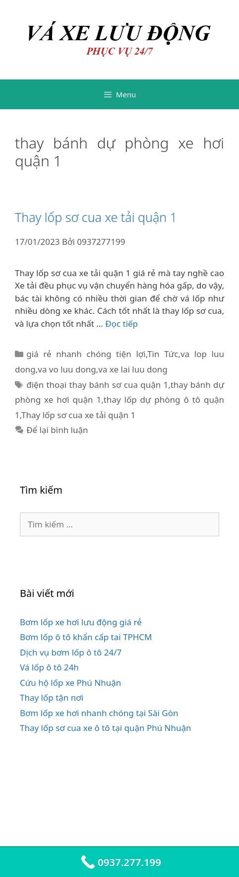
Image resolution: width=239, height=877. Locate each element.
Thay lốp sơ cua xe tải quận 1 (96, 217)
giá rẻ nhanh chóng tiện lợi (86, 354)
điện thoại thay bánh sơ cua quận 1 (97, 384)
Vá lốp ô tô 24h (49, 667)
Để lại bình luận (57, 430)
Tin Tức (162, 354)
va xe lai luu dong (133, 369)
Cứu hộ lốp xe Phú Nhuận (70, 682)
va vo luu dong (67, 369)
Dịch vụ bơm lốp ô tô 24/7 (70, 652)
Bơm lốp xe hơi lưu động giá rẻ (81, 622)
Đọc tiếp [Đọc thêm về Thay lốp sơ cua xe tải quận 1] (121, 323)
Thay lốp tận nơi (51, 697)
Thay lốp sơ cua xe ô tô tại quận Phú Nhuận (105, 727)
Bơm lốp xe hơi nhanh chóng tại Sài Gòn (99, 713)
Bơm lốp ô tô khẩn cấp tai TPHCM (86, 637)
